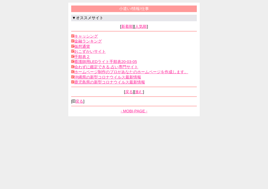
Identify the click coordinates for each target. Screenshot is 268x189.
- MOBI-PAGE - (134, 111)
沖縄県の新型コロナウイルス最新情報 (107, 77)
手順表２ (82, 56)
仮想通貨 (82, 46)
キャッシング (86, 36)
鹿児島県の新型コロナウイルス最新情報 (109, 82)
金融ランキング (88, 41)
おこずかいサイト (90, 51)
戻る (129, 92)
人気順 (141, 26)
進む (139, 92)
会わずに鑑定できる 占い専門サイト (106, 67)
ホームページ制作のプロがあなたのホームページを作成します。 (131, 72)
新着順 (127, 26)
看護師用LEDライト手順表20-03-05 (105, 61)
